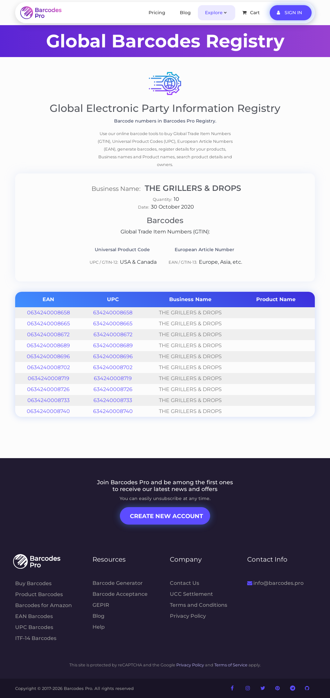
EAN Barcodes (34, 616)
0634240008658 (48, 313)
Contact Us (184, 583)
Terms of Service (231, 665)
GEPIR (100, 605)
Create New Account (166, 516)
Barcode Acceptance (120, 594)
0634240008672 (48, 334)
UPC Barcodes (34, 627)
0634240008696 (48, 356)
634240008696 (113, 356)
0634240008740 (48, 411)
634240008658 (112, 313)
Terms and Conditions (198, 605)
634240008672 (112, 334)
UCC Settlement (191, 594)
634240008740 (113, 411)
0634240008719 (48, 378)
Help (98, 627)
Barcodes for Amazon (43, 605)
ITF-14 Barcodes (35, 638)
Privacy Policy (188, 616)
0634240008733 (48, 400)
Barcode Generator (117, 583)
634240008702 (112, 367)
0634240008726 (48, 389)
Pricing (157, 12)
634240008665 (112, 323)
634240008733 (112, 400)
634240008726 (112, 389)
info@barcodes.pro (275, 583)
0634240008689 (48, 345)
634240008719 (113, 378)
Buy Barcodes (33, 583)
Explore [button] (214, 12)
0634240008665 (48, 323)
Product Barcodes (39, 594)
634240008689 (113, 345)
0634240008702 (48, 367)
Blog (185, 12)
